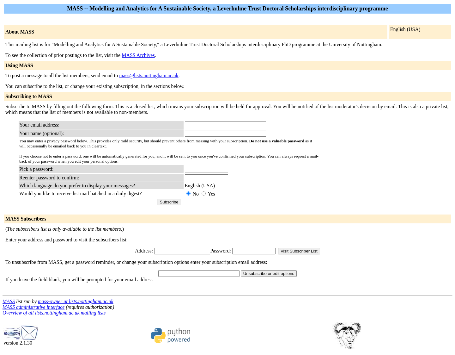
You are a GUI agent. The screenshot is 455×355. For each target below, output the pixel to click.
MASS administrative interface (33, 307)
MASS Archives (138, 55)
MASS (9, 301)
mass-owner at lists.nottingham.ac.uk (75, 301)
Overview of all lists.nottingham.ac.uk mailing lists (54, 312)
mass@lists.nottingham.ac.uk (149, 75)
